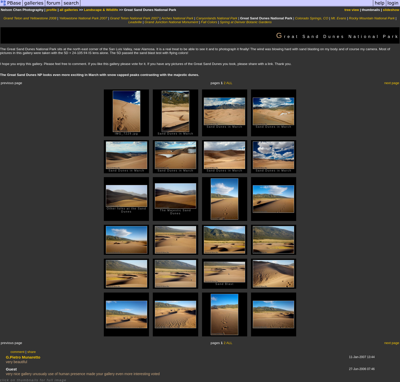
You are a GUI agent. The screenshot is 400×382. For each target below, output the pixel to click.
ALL (229, 83)
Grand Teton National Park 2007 (134, 18)
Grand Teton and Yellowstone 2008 (30, 18)
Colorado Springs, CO (311, 18)
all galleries (68, 10)
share (31, 352)
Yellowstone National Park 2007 (83, 18)
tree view (351, 10)
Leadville (135, 22)
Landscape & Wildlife (101, 10)
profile (51, 10)
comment (17, 352)
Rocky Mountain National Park (372, 18)
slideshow (391, 10)
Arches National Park (177, 18)
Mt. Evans (338, 18)
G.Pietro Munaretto (23, 357)
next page (391, 83)
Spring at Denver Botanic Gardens (246, 22)
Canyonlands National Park (217, 18)
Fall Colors (209, 22)
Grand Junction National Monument (171, 22)
